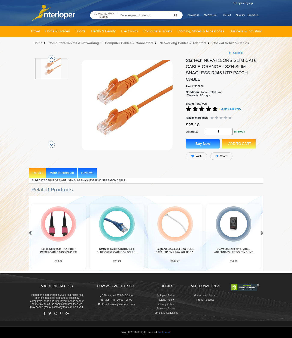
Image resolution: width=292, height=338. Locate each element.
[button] (29, 233)
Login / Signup (242, 3)
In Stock (239, 131)
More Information (62, 173)
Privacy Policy (166, 304)
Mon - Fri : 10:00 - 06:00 (116, 299)
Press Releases (205, 299)
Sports (80, 31)
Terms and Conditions (165, 312)
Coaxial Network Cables (104, 15)
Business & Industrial (246, 31)
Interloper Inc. (164, 332)
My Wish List (210, 15)
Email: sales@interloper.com (116, 304)
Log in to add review (231, 109)
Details (37, 173)
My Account (193, 15)
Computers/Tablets (157, 31)
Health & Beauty (103, 31)
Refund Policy (166, 299)
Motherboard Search (205, 295)
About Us (240, 15)
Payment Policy (166, 308)
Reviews (87, 173)
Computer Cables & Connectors (129, 43)
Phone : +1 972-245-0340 (116, 295)
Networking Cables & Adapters (183, 43)
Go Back (236, 52)
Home (37, 43)
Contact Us (253, 15)
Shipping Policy (165, 295)
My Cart (227, 15)
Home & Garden (57, 31)
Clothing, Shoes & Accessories (200, 31)
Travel (35, 31)
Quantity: (192, 131)
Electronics (129, 31)
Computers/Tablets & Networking (73, 43)
